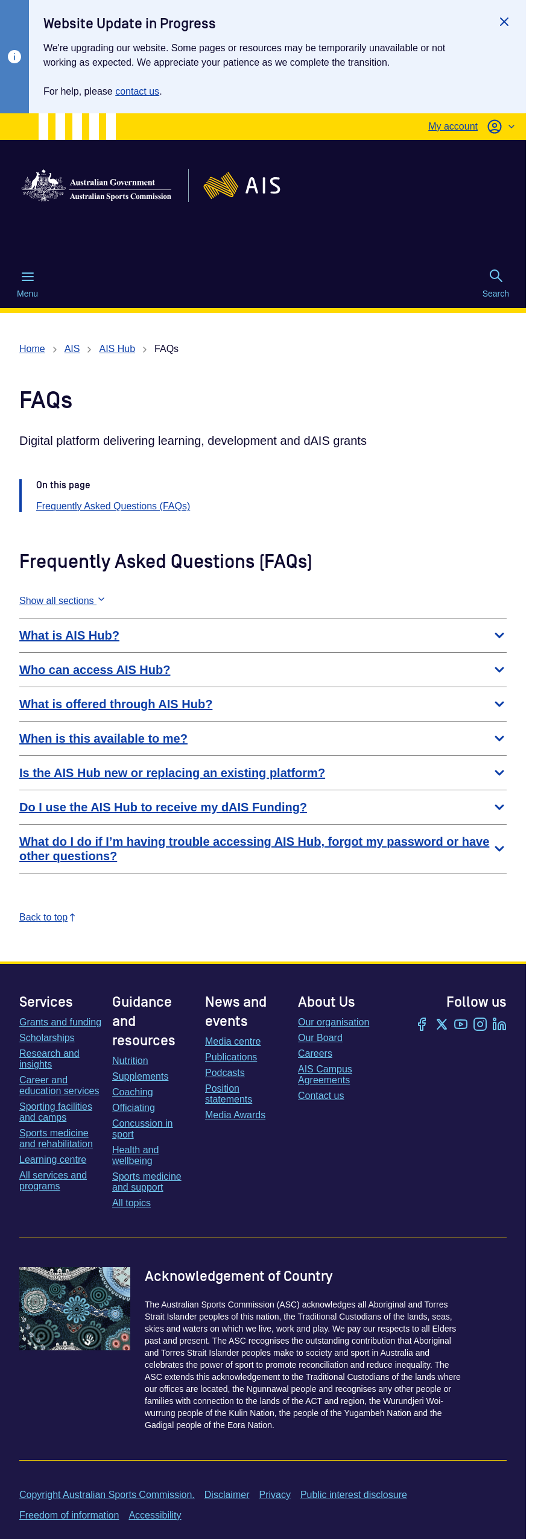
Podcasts (225, 1073)
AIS (72, 349)
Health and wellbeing (135, 1155)
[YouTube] (461, 1025)
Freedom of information (69, 1515)
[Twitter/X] (441, 1025)
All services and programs (53, 1180)
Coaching (132, 1092)
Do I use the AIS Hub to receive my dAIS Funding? (263, 807)
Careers (315, 1053)
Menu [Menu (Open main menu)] (27, 283)
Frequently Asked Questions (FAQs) (113, 506)
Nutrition (130, 1061)
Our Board (320, 1038)
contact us (137, 91)
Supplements (140, 1076)
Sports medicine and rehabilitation (56, 1138)
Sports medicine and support (147, 1181)
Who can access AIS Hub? (263, 669)
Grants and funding (60, 1022)
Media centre (233, 1041)
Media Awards (235, 1115)
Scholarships (47, 1038)
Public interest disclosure (353, 1495)
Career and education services (59, 1085)
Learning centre (52, 1159)
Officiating (133, 1108)
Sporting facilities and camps (55, 1111)
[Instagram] (480, 1025)
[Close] (504, 21)
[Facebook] (422, 1025)
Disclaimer (227, 1495)
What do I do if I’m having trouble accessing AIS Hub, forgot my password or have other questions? (263, 849)
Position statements (228, 1093)
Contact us (321, 1096)
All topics (131, 1203)
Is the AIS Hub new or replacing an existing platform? (263, 773)
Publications (231, 1057)
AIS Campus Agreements (325, 1074)
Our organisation (333, 1022)
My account (453, 126)
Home (32, 349)
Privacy (274, 1495)
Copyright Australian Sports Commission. (107, 1495)
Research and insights (49, 1058)
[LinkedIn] (499, 1025)
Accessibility (154, 1515)
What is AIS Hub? (263, 635)
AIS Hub (117, 349)
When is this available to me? (263, 738)
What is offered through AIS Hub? (263, 704)
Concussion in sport (142, 1128)
